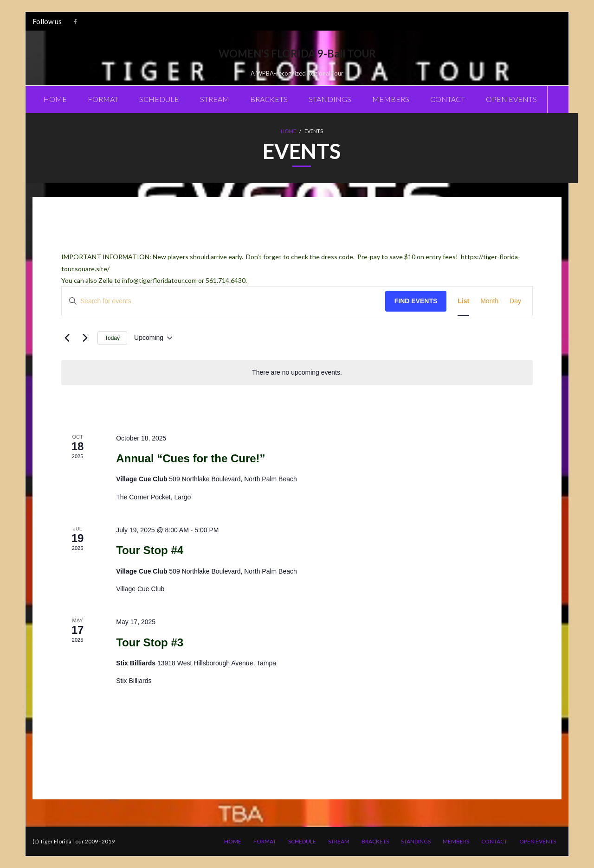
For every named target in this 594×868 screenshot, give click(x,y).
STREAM (338, 841)
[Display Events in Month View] (489, 301)
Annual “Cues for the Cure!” (190, 458)
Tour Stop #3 (149, 642)
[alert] (297, 372)
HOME (232, 841)
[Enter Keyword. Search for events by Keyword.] (223, 301)
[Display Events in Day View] (515, 301)
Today (112, 338)
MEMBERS (456, 841)
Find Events (416, 301)
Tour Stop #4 (149, 550)
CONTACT (494, 841)
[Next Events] (84, 338)
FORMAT (264, 841)
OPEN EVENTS (537, 841)
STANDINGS (416, 841)
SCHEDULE (302, 841)
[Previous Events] (66, 338)
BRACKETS (375, 841)
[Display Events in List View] (463, 301)
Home (288, 131)
